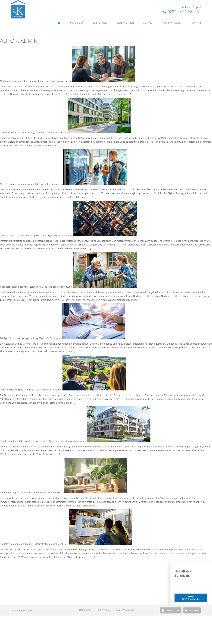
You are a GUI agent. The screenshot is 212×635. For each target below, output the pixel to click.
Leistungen (100, 17)
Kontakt (195, 17)
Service (147, 17)
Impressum (104, 609)
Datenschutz (86, 609)
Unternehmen (125, 17)
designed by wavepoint (22, 610)
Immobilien (76, 17)
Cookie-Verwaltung (124, 609)
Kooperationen (171, 17)
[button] (170, 610)
